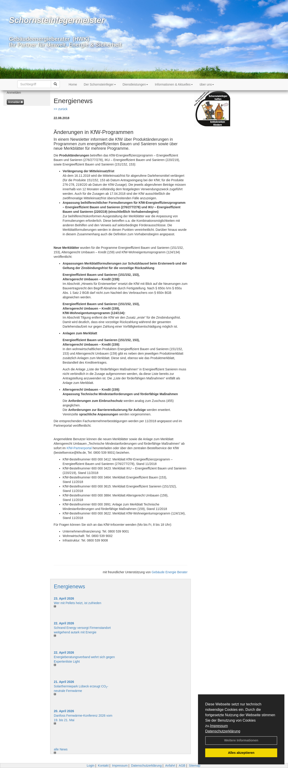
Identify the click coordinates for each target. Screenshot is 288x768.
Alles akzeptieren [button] (241, 752)
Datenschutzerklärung (222, 731)
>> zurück (60, 109)
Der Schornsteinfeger (100, 84)
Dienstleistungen (135, 84)
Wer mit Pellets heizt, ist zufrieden (77, 603)
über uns (207, 84)
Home (73, 84)
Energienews (69, 586)
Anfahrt (170, 765)
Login (90, 765)
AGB (182, 765)
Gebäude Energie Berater (170, 572)
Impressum (219, 726)
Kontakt (103, 765)
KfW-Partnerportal (79, 448)
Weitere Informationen (241, 740)
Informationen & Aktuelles (174, 84)
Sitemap (194, 765)
